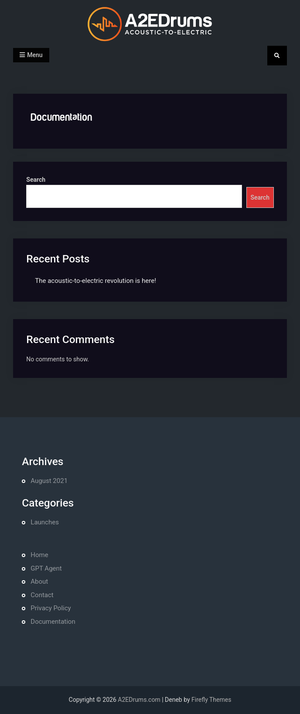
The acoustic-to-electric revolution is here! (95, 281)
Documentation (53, 622)
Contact (42, 595)
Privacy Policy (51, 608)
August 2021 (49, 481)
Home (39, 555)
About (39, 581)
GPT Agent (46, 568)
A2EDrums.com (139, 699)
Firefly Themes (211, 699)
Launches (45, 522)
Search (35, 179)
